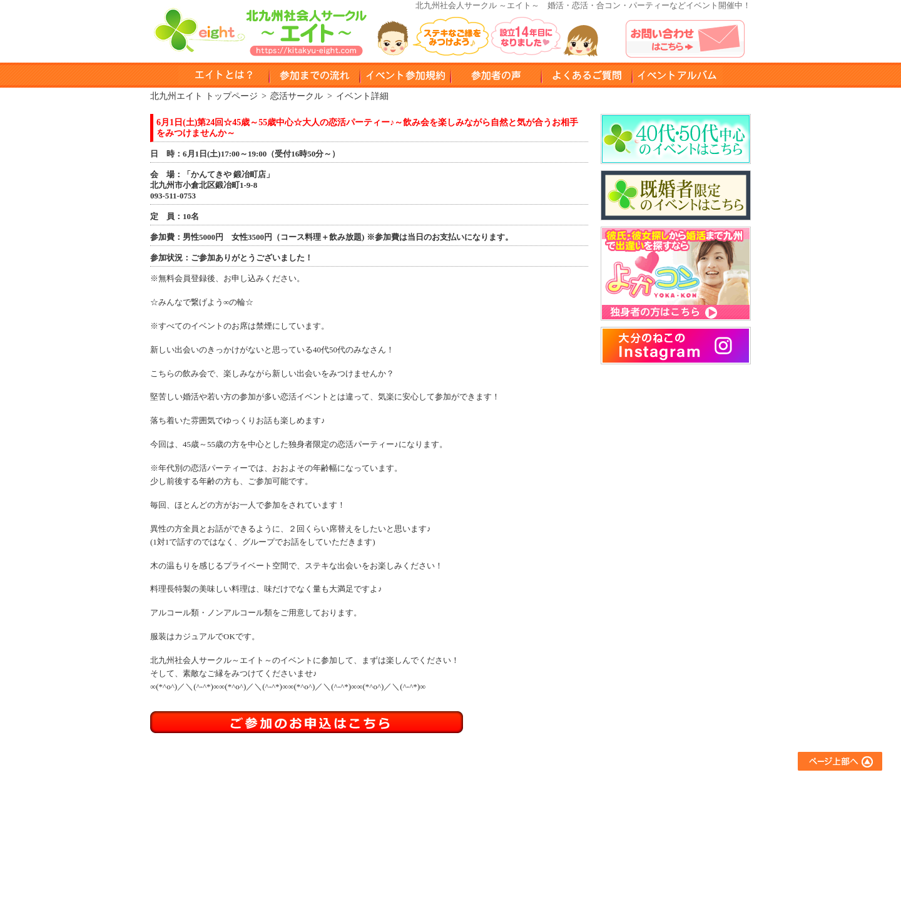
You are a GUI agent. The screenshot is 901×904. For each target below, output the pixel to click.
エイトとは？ (418, 788)
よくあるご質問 (647, 788)
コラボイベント (535, 856)
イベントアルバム (677, 75)
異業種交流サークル (543, 822)
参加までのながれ (314, 75)
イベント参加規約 (405, 75)
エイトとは (223, 75)
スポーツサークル (539, 839)
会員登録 (410, 839)
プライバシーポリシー (660, 839)
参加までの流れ (422, 805)
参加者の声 (495, 75)
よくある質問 (586, 75)
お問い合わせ (643, 822)
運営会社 (635, 856)
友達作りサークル (539, 788)
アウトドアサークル (543, 805)
